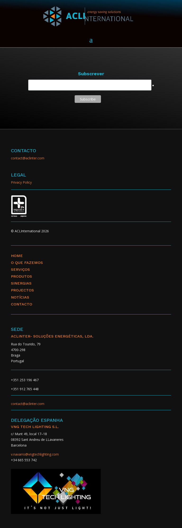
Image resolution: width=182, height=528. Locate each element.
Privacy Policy (21, 182)
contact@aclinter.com (27, 158)
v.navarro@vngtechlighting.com (35, 454)
